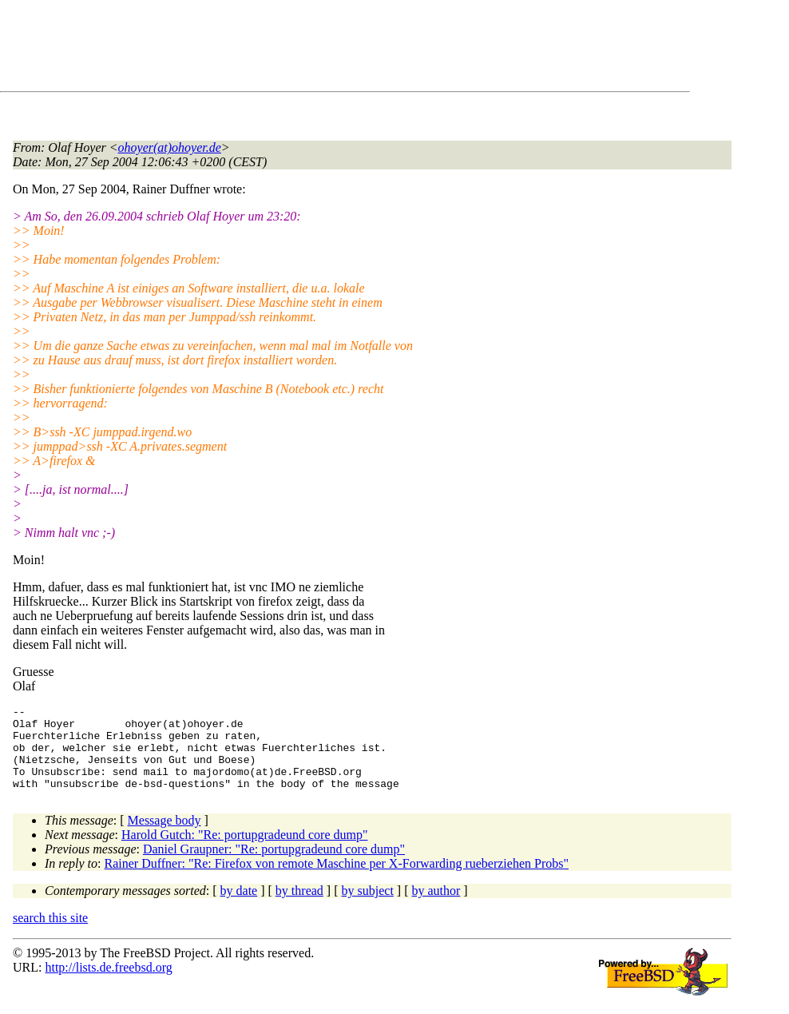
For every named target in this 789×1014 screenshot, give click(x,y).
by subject (368, 907)
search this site (50, 934)
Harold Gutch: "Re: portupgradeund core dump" (244, 851)
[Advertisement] (303, 49)
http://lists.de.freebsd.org (108, 984)
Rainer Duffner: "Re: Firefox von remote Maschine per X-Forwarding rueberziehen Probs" (337, 880)
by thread (299, 907)
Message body (164, 837)
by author (435, 907)
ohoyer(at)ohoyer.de (169, 147)
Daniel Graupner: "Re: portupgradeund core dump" (274, 866)
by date (239, 907)
